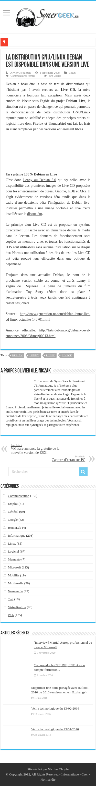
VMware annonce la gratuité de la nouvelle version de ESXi (37, 449)
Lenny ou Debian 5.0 (39, 180)
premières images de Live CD (53, 186)
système (84, 225)
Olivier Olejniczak (20, 72)
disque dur (34, 214)
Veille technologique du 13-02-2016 (55, 708)
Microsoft (14, 567)
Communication (18, 496)
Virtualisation (17, 607)
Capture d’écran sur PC (59, 458)
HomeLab (14, 527)
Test (10, 599)
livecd (67, 355)
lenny (34, 355)
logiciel (11, 123)
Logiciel (13, 551)
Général (13, 512)
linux (50, 355)
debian (17, 355)
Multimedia (16, 583)
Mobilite (13, 575)
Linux (72, 72)
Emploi (13, 504)
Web (11, 615)
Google (13, 520)
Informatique (16, 535)
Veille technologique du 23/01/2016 (55, 729)
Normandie (15, 591)
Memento (14, 559)
